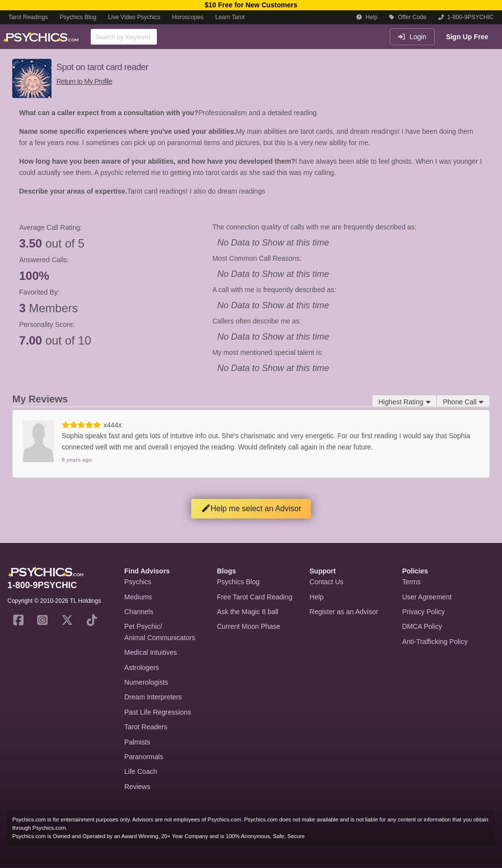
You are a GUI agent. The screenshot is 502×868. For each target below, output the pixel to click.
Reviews (138, 787)
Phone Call (463, 402)
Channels (139, 612)
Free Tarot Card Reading (254, 597)
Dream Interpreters (153, 697)
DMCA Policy (422, 626)
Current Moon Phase (248, 626)
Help (366, 17)
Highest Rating (404, 402)
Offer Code (408, 17)
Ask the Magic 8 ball (247, 612)
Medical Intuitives (151, 652)
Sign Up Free (467, 37)
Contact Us (326, 582)
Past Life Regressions (158, 712)
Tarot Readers (146, 727)
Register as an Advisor (343, 612)
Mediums (138, 597)
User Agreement (427, 597)
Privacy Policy (423, 612)
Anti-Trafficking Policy (435, 641)
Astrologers (142, 667)
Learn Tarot (230, 17)
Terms (411, 582)
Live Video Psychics (134, 17)
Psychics (138, 582)
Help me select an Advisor (251, 508)
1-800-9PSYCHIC (466, 17)
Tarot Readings (28, 17)
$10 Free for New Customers (250, 5)
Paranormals (144, 757)
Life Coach (141, 771)
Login (412, 37)
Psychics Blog (78, 17)
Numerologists (146, 682)
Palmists (138, 742)
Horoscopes (187, 17)
